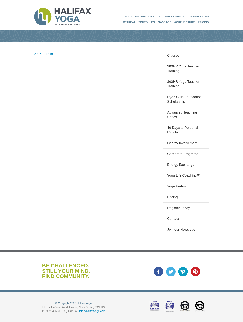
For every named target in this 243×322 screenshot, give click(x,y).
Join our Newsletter (181, 229)
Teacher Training (170, 16)
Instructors (144, 16)
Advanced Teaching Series (182, 114)
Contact (173, 219)
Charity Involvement (182, 143)
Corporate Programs (182, 154)
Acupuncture (184, 22)
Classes (173, 55)
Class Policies (198, 16)
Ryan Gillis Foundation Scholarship (184, 99)
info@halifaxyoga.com (92, 311)
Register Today (178, 208)
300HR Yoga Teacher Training (183, 84)
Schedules (146, 22)
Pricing (203, 22)
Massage (164, 22)
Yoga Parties (176, 186)
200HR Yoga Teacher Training (183, 68)
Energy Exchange (180, 165)
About (127, 16)
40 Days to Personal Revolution (182, 130)
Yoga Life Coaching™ (183, 175)
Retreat (129, 22)
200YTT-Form (43, 54)
